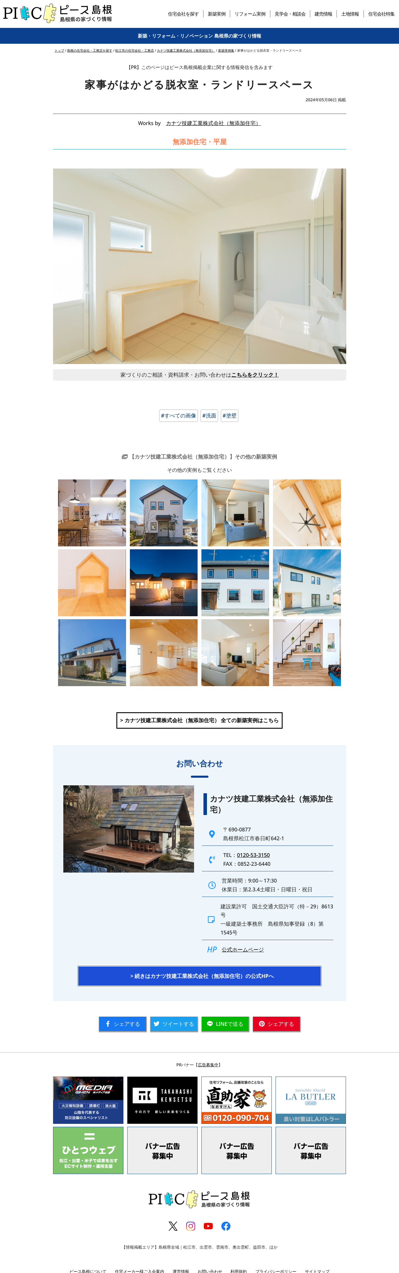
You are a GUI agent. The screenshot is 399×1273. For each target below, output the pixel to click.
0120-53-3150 (253, 854)
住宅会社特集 (381, 14)
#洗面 (209, 415)
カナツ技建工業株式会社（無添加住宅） (213, 123)
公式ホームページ (243, 949)
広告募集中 (208, 1064)
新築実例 (216, 14)
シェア (122, 1024)
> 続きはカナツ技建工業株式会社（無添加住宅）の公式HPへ (202, 975)
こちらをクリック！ (255, 374)
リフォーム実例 (250, 14)
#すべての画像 (178, 415)
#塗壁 (229, 415)
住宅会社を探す (183, 14)
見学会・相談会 (290, 14)
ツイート (174, 1024)
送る (225, 1024)
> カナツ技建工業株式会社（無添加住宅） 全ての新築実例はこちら (199, 720)
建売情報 (323, 14)
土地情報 (350, 14)
